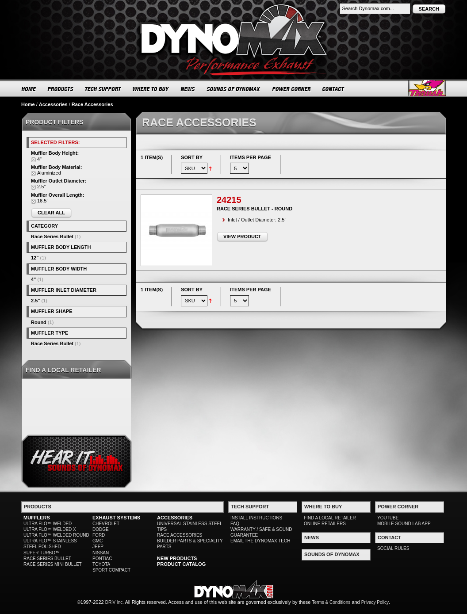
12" (34, 257)
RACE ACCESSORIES (179, 535)
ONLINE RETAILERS (325, 523)
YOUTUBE (387, 517)
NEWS (187, 89)
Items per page (250, 157)
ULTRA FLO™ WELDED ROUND (56, 535)
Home (28, 104)
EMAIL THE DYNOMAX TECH (260, 540)
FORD (98, 535)
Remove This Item (33, 159)
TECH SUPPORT (103, 89)
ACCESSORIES (174, 517)
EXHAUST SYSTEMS (116, 517)
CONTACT (333, 89)
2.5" (35, 300)
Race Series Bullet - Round (254, 208)
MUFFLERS (36, 517)
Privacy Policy (375, 602)
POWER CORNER (291, 89)
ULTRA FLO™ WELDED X (49, 529)
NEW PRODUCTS (177, 558)
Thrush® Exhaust (427, 88)
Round (38, 322)
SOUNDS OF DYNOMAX (234, 89)
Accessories (53, 104)
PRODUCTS (60, 89)
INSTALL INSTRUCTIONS (256, 517)
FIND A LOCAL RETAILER (330, 517)
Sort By (192, 157)
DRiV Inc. (114, 602)
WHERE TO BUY (151, 89)
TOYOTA (101, 564)
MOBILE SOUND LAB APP (404, 523)
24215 (229, 200)
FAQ (234, 523)
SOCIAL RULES (393, 548)
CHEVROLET (105, 523)
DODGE (100, 529)
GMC (97, 540)
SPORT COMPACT (111, 570)
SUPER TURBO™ (41, 552)
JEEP (97, 546)
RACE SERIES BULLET (47, 558)
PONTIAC (102, 558)
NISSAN (100, 552)
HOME (28, 89)
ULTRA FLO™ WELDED (47, 523)
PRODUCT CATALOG (181, 564)
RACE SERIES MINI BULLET (52, 564)
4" (33, 279)
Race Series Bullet (52, 236)
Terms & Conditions (331, 602)
